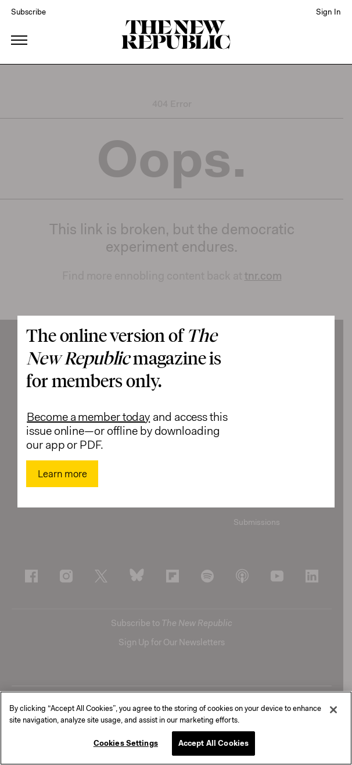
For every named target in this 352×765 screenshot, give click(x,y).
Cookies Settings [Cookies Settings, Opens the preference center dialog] (126, 743)
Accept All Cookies (213, 743)
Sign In (328, 11)
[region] (176, 728)
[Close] (333, 710)
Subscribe (28, 11)
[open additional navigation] (19, 26)
